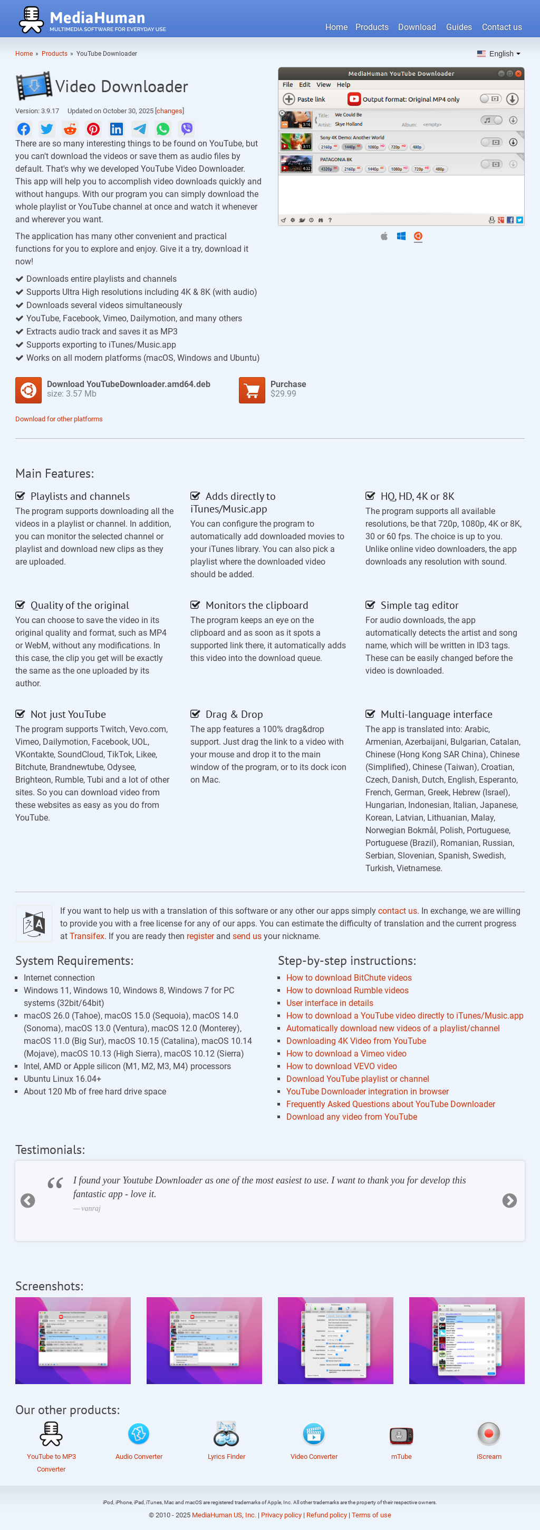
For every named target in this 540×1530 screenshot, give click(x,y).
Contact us (502, 27)
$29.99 (288, 389)
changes (169, 111)
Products (372, 27)
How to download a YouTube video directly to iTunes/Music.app (405, 1016)
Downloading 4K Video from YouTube (356, 1041)
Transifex (87, 936)
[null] (23, 129)
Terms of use (371, 1515)
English (495, 54)
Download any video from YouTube (351, 1117)
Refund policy (326, 1515)
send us (247, 936)
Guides (459, 27)
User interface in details (329, 1003)
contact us (397, 911)
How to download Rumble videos (347, 990)
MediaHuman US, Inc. (224, 1515)
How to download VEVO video (341, 1066)
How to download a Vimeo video (346, 1054)
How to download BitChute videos (349, 978)
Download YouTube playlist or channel (357, 1079)
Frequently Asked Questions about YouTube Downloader (390, 1104)
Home (336, 27)
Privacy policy (281, 1515)
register (200, 936)
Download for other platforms (59, 419)
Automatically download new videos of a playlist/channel (393, 1028)
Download (417, 27)
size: (128, 389)
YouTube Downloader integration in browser (367, 1092)
